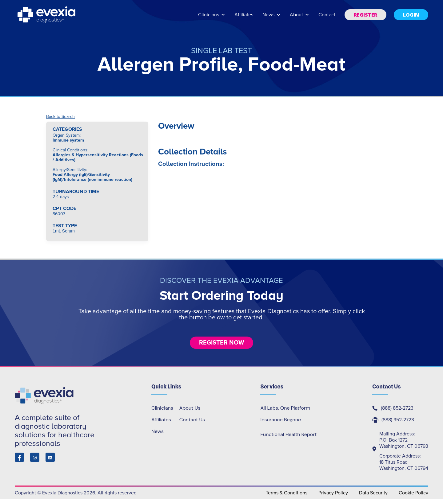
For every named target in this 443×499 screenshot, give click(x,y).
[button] (211, 18)
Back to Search (60, 116)
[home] (47, 15)
